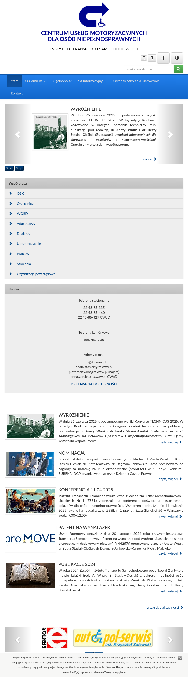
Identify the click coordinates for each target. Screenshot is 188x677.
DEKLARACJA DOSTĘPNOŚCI (94, 384)
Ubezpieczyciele (25, 244)
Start (14, 81)
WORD (18, 213)
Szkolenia (20, 264)
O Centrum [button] (35, 81)
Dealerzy (19, 233)
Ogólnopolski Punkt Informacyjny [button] (79, 81)
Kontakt (17, 93)
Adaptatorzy (22, 223)
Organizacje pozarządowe (32, 274)
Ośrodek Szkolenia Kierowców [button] (137, 81)
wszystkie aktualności (165, 607)
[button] (18, 134)
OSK (16, 193)
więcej (150, 159)
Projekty (19, 254)
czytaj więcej (170, 442)
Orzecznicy (21, 203)
